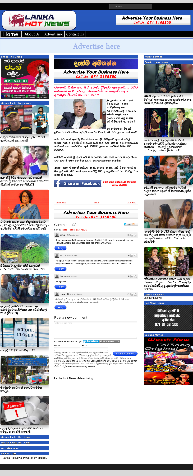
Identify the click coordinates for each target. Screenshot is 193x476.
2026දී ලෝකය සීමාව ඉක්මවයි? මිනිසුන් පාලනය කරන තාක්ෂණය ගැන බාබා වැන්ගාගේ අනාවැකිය (168, 100)
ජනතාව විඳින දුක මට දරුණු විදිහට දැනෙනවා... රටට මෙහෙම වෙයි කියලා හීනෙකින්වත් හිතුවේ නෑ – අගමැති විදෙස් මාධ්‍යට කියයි (96, 91)
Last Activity (81, 230)
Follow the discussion (135, 224)
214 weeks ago (73, 235)
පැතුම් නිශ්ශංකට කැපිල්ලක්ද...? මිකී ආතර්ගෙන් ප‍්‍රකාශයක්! (22, 139)
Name (57, 345)
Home (96, 202)
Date (64, 230)
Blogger (41, 457)
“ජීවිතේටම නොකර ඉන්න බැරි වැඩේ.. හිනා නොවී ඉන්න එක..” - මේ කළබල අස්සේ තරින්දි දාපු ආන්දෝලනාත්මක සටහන (167, 284)
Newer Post (61, 202)
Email (84, 345)
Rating (72, 230)
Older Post (131, 202)
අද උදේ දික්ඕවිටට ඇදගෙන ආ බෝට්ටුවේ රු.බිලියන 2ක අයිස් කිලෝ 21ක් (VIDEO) (23, 310)
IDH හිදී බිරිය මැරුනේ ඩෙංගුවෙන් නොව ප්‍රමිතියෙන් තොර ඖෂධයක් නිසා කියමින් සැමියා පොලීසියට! (24, 181)
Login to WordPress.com (109, 341)
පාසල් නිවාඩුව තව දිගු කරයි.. (18, 350)
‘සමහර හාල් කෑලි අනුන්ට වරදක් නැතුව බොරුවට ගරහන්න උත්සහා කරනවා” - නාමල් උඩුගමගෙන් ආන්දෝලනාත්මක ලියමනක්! (165, 145)
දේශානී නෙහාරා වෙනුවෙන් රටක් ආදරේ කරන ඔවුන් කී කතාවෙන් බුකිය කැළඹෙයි (167, 191)
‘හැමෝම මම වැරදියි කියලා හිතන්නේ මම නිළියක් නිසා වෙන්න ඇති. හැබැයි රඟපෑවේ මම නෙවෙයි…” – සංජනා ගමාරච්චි (167, 236)
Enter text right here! (95, 330)
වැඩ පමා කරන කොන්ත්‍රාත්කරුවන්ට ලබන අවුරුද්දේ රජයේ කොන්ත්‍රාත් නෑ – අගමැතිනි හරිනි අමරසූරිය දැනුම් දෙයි (24, 225)
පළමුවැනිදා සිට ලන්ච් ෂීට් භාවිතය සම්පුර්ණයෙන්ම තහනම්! (21, 430)
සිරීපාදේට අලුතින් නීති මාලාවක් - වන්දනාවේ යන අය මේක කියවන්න (22, 267)
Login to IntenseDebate (91, 341)
